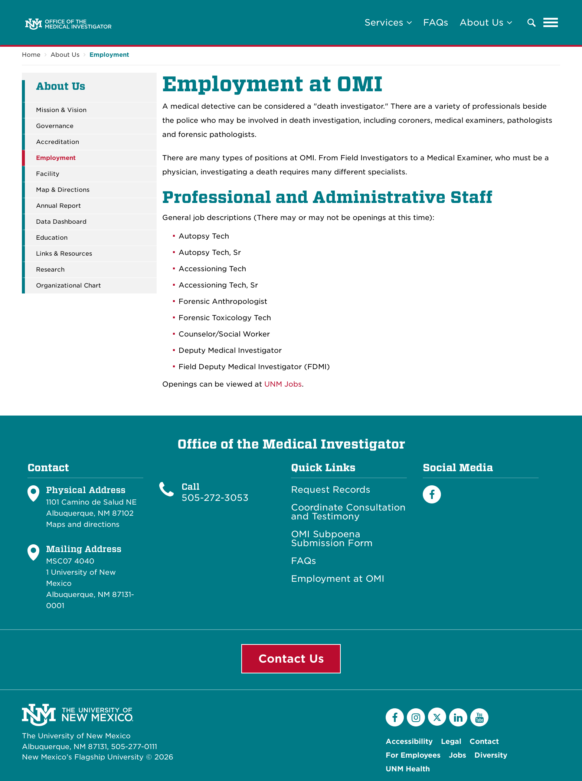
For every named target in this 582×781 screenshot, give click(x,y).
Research (50, 270)
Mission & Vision (61, 110)
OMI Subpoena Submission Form (332, 539)
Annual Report (58, 206)
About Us (64, 54)
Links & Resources (64, 254)
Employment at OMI (338, 578)
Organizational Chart (68, 286)
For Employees (413, 755)
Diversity (490, 755)
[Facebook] (432, 494)
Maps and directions (83, 524)
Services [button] (388, 22)
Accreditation (57, 142)
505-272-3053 (215, 497)
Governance (54, 126)
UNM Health (408, 769)
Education (52, 238)
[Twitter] (437, 717)
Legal (451, 741)
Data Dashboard (61, 222)
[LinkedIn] (458, 717)
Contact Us (291, 658)
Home (31, 54)
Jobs (457, 755)
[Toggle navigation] (551, 23)
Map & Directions (62, 190)
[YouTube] (479, 717)
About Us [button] (486, 22)
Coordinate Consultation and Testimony (348, 512)
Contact (484, 741)
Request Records (330, 489)
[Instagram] (416, 717)
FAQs (435, 22)
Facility (47, 174)
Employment (109, 54)
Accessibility (409, 741)
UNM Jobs (283, 384)
